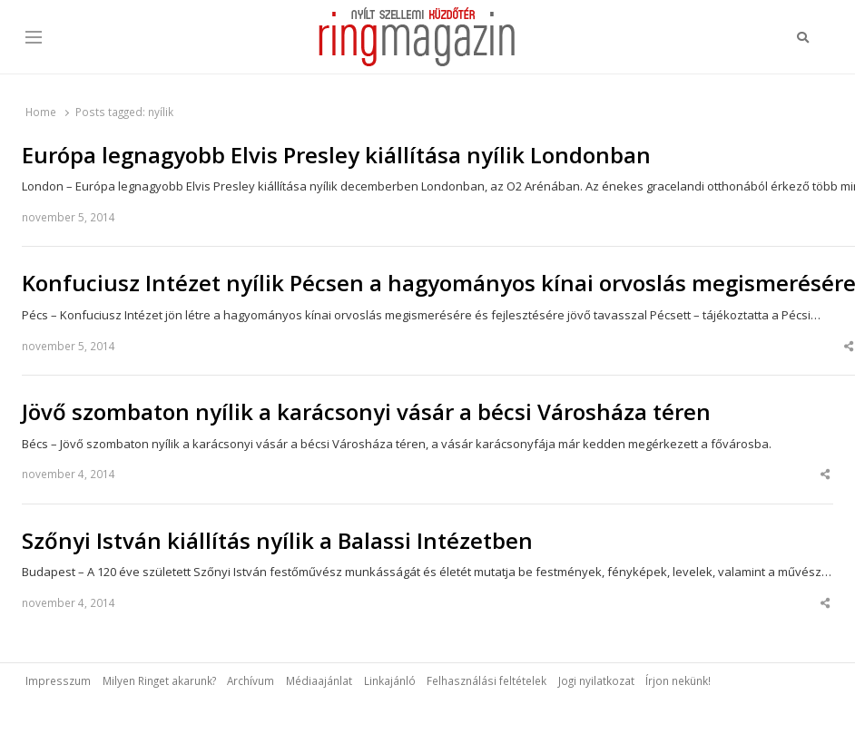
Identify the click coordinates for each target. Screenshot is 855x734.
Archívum (250, 680)
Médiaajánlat (319, 680)
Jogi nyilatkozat (596, 680)
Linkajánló (390, 680)
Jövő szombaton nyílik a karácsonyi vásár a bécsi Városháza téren (366, 411)
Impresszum (58, 680)
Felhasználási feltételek (486, 680)
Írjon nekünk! (678, 680)
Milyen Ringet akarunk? (159, 680)
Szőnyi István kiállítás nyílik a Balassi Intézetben (277, 540)
